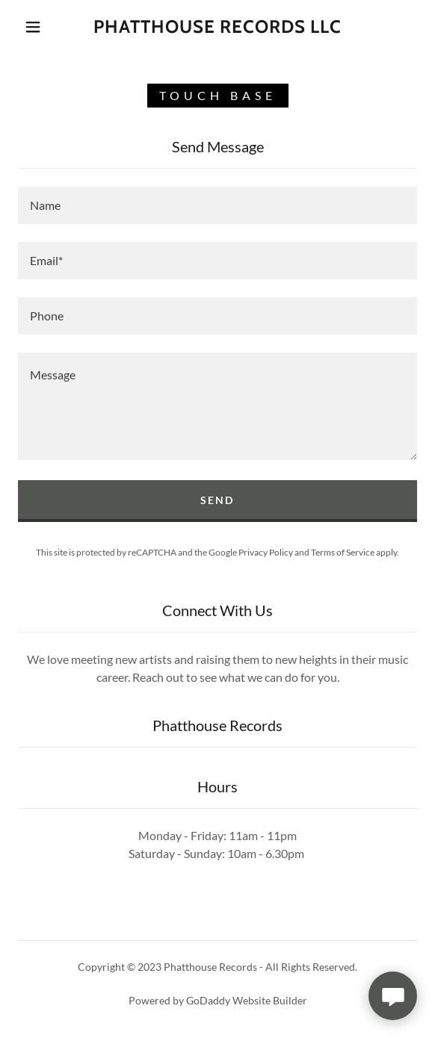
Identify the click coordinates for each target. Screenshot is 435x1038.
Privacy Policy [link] (265, 552)
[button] (38, 27)
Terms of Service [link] (342, 552)
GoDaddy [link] (208, 1000)
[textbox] (217, 205)
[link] (217, 27)
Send (217, 500)
